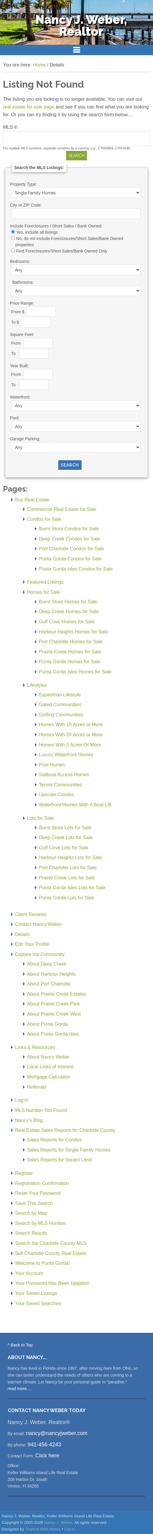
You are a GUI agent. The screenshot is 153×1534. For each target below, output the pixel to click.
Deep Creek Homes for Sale (69, 611)
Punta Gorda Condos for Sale (70, 558)
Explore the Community (40, 954)
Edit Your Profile (32, 944)
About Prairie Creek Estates (56, 994)
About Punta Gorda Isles (53, 1033)
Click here (47, 1456)
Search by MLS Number (40, 1223)
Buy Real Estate (32, 499)
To (14, 353)
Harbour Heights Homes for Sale (73, 631)
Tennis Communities (60, 784)
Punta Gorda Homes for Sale (69, 661)
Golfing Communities (61, 714)
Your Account (29, 1273)
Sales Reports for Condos (54, 1139)
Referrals (36, 1087)
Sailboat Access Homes (64, 774)
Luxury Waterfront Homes (66, 754)
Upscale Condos (56, 794)
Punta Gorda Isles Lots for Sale (72, 887)
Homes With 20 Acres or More (70, 734)
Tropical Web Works (43, 1529)
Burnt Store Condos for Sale (69, 528)
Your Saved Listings (36, 1293)
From (16, 342)
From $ (18, 311)
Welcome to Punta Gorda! (42, 1263)
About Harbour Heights (51, 974)
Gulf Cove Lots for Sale (63, 847)
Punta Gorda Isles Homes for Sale (75, 671)
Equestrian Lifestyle (60, 694)
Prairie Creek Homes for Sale (70, 651)
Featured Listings (45, 582)
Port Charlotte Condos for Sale (71, 548)
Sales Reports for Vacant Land (59, 1159)
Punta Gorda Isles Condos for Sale (76, 568)
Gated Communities (60, 704)
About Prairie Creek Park (53, 1003)
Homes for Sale (43, 592)
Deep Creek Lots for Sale (66, 837)
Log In (21, 1100)
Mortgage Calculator (48, 1076)
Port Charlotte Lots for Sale (68, 867)
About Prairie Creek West (54, 1014)
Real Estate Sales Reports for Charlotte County (65, 1130)
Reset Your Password (38, 1193)
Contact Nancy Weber (38, 924)
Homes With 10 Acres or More (70, 724)
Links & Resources (35, 1047)
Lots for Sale (40, 818)
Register (24, 1173)
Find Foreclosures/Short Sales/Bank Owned (61, 251)
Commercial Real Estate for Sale (61, 509)
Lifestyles (37, 685)
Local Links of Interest (50, 1066)
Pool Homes (52, 764)
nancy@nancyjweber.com (56, 1433)
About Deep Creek (46, 963)
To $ (15, 322)
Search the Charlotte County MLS (50, 1243)
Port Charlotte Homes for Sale (70, 641)
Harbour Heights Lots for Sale (70, 857)
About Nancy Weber (48, 1056)
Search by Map (31, 1213)
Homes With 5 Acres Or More (70, 744)
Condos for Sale (44, 519)
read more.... (19, 1388)
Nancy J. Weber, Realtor (81, 25)
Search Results (31, 1233)
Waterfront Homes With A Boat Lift (75, 804)
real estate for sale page (28, 106)
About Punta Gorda (47, 1024)
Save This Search (34, 1203)
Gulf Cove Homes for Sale (66, 621)
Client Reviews (31, 914)
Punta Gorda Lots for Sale (66, 897)
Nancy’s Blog (29, 1120)
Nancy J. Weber (58, 1522)
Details (22, 934)
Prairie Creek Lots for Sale (67, 877)
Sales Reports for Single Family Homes (68, 1149)
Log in (69, 1529)
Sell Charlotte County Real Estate (50, 1253)
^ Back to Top (20, 1345)
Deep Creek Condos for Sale (69, 538)
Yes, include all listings (37, 232)
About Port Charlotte (48, 983)
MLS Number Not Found (41, 1110)
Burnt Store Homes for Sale (68, 601)
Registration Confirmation (42, 1183)
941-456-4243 (44, 1445)
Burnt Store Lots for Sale (65, 827)
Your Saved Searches (38, 1303)
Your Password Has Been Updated (52, 1283)
